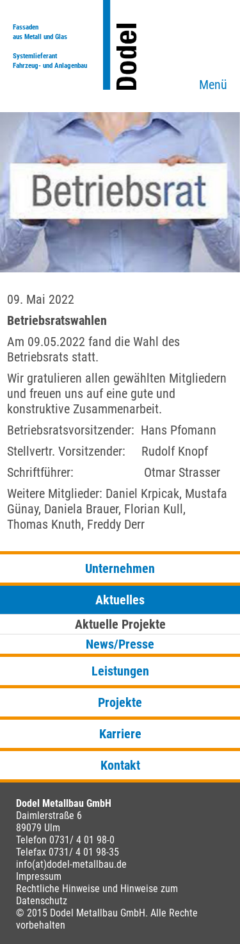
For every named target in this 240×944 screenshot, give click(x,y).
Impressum (38, 876)
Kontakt (120, 765)
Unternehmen (120, 568)
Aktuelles (120, 600)
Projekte (120, 702)
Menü (213, 84)
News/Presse (120, 644)
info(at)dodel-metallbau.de (71, 864)
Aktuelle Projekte (120, 624)
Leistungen (120, 671)
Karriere (120, 733)
